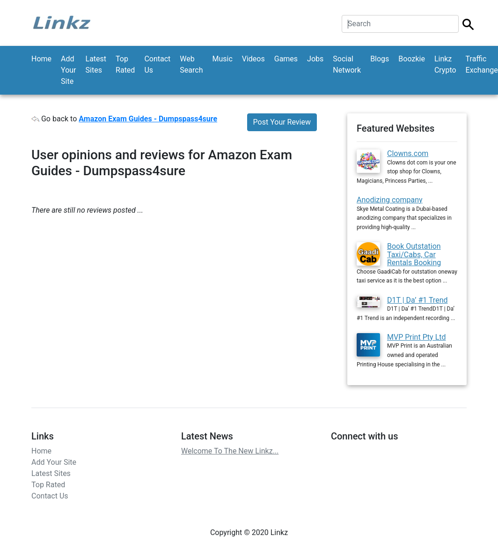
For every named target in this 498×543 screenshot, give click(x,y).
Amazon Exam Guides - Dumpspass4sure (148, 118)
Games (286, 58)
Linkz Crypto (445, 64)
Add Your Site (68, 70)
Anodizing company (390, 199)
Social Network (347, 64)
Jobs (315, 58)
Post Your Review (282, 122)
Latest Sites (96, 64)
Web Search (191, 64)
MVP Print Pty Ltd (416, 337)
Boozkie (411, 58)
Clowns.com (407, 153)
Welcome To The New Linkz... (229, 450)
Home (41, 58)
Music (222, 58)
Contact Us (157, 64)
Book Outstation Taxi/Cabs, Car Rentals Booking (414, 254)
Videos (253, 58)
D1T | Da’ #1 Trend (417, 300)
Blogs (379, 58)
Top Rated (125, 64)
